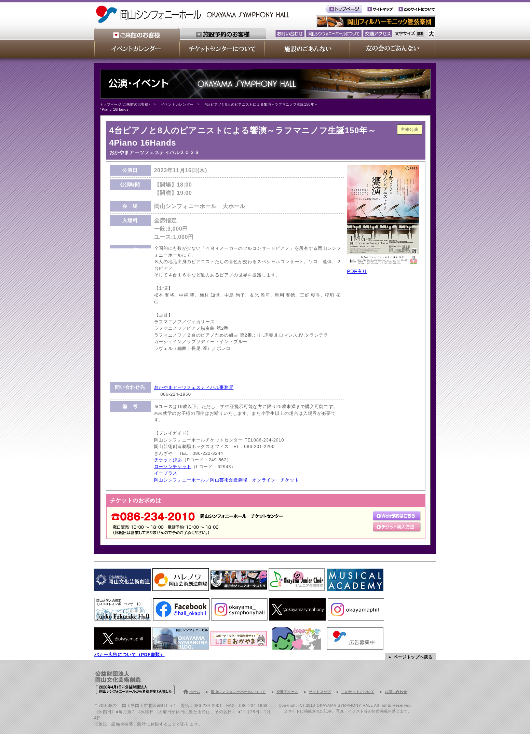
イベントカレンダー (177, 104)
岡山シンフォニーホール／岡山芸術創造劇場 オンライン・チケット (226, 479)
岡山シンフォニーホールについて (238, 692)
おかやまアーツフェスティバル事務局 (194, 387)
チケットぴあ (168, 459)
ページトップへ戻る (413, 657)
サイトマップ (320, 692)
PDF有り (357, 271)
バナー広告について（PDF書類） (129, 654)
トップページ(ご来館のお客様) (125, 104)
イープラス (166, 473)
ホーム (194, 692)
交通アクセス (287, 692)
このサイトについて (357, 692)
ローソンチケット (173, 466)
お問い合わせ (396, 692)
